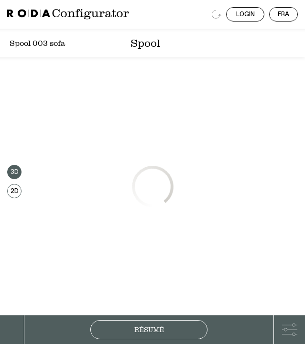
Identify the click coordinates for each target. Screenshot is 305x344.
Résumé (149, 329)
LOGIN (245, 14)
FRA (283, 14)
